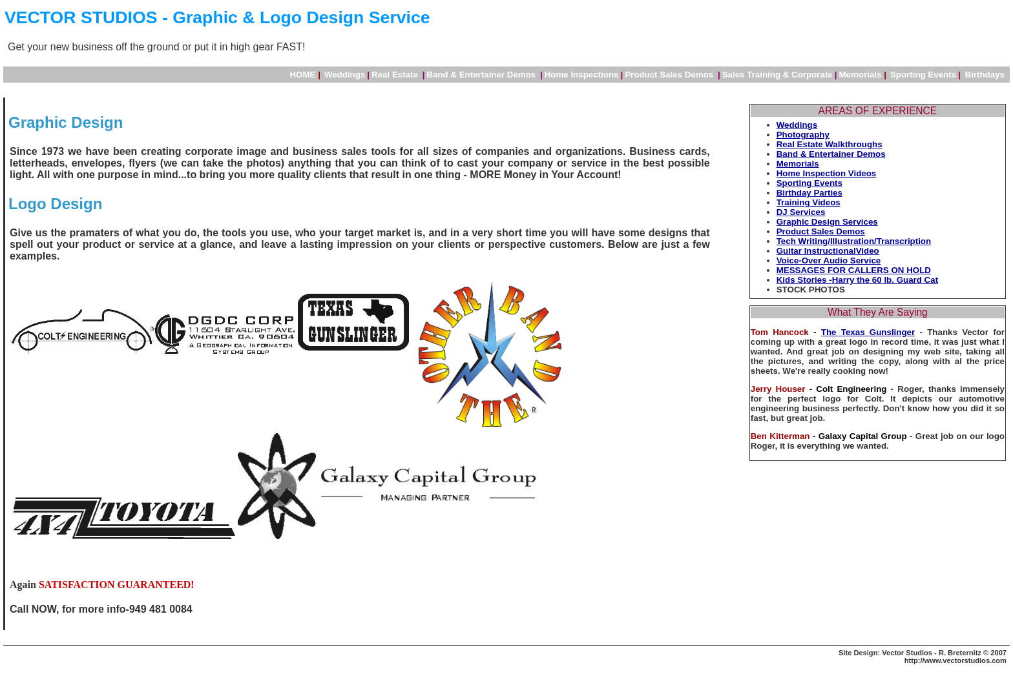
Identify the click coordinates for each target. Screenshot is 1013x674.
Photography (803, 134)
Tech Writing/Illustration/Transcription (854, 241)
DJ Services (801, 212)
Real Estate (396, 74)
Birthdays (985, 74)
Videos (862, 173)
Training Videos (809, 202)
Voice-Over (800, 260)
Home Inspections (582, 74)
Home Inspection (812, 173)
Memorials (862, 74)
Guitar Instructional (816, 251)
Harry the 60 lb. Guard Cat (885, 280)
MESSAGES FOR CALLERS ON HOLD (854, 270)
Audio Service (852, 260)
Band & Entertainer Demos (482, 74)
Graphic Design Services (827, 222)
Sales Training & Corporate (777, 74)
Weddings (344, 74)
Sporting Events (809, 183)
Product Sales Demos (670, 74)
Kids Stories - (804, 280)
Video (867, 251)
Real (787, 144)
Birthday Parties (809, 193)
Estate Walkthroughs (839, 144)
